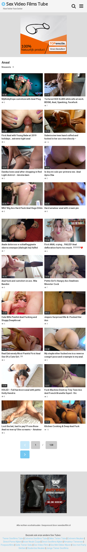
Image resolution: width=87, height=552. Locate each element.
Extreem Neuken (76, 538)
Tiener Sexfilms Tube (12, 538)
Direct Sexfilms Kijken (52, 541)
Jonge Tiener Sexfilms (57, 548)
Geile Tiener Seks (23, 545)
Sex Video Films (41, 545)
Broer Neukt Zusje (31, 541)
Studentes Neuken (36, 548)
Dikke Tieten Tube (57, 538)
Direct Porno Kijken (12, 541)
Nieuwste (6, 67)
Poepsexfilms (7, 545)
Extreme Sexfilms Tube (36, 538)
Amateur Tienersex (73, 541)
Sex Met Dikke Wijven (60, 545)
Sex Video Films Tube (25, 4)
